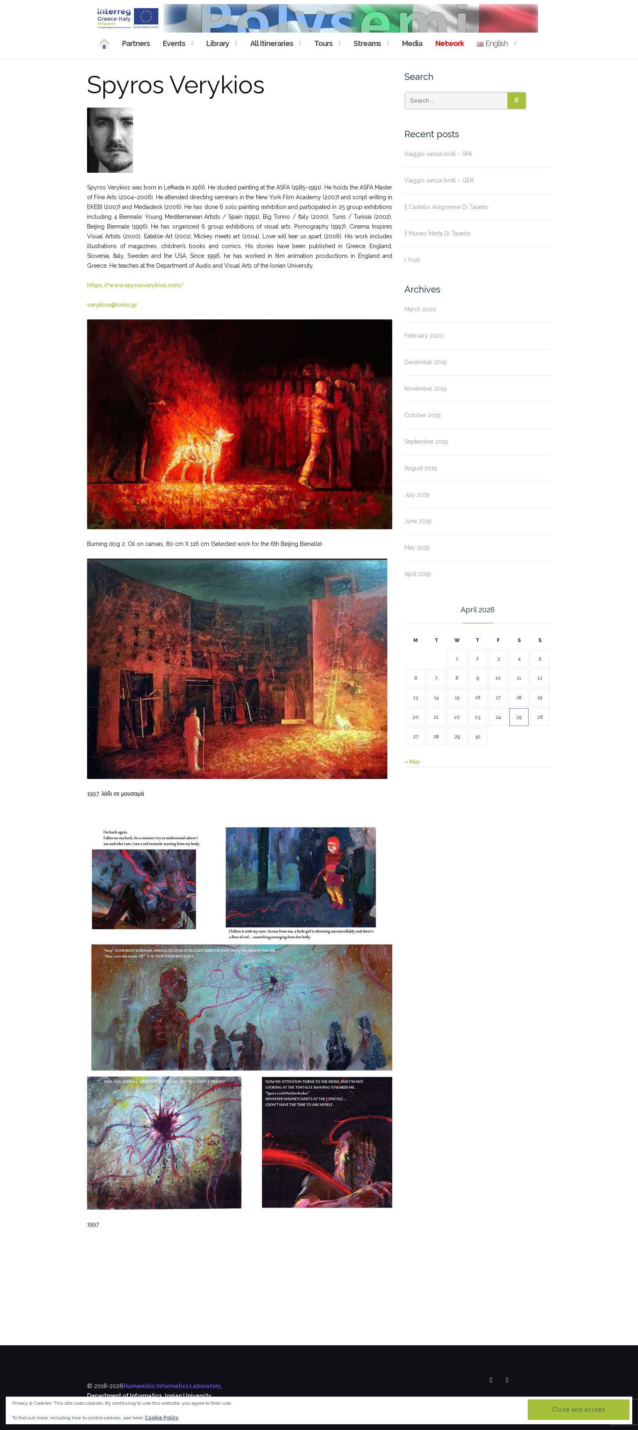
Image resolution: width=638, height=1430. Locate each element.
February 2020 (424, 335)
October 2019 (422, 415)
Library (217, 43)
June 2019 (417, 521)
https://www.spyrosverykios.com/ (135, 285)
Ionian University (188, 1396)
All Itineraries (271, 43)
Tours (323, 43)
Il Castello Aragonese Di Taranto (446, 207)
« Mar (412, 762)
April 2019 (417, 574)
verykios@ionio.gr (112, 304)
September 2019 (426, 441)
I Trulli (412, 260)
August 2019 (420, 468)
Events (174, 43)
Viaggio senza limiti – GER (439, 180)
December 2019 (425, 362)
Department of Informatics (124, 1396)
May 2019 (417, 547)
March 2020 (420, 309)
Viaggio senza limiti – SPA (438, 154)
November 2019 (425, 388)
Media (412, 43)
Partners (136, 43)
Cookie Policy (162, 1418)
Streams (367, 43)
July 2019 (417, 494)
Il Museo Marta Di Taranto (437, 233)
